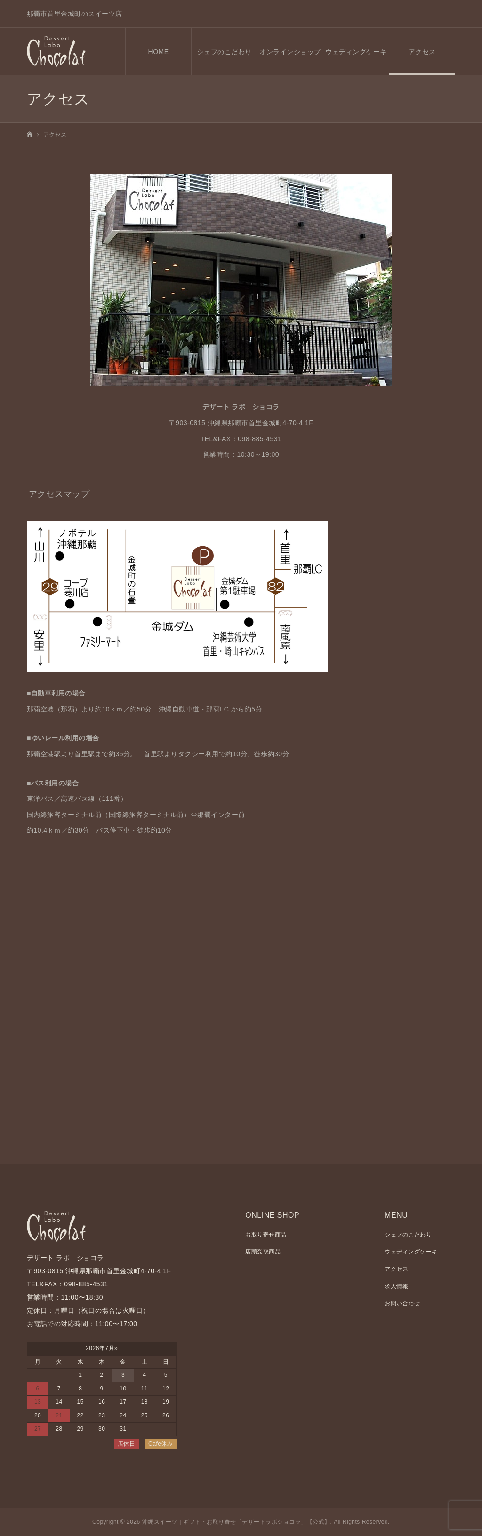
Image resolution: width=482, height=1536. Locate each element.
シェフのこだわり (224, 52)
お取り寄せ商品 (266, 1234)
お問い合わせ (402, 1303)
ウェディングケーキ (356, 52)
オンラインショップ (290, 52)
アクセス (422, 52)
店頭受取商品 (263, 1251)
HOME (158, 52)
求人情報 (396, 1286)
